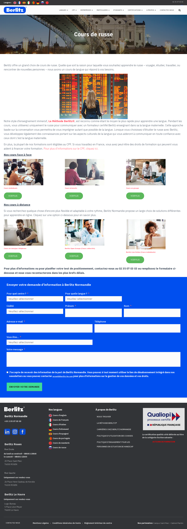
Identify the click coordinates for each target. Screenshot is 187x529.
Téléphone (100, 321)
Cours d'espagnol (59, 434)
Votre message (15, 349)
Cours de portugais (59, 438)
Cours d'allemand (59, 429)
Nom (126, 305)
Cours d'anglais (58, 415)
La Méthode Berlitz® (107, 423)
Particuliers (103, 10)
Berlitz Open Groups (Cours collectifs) (86, 248)
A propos (151, 10)
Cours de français (59, 420)
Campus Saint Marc (161, 523)
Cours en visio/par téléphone (20, 248)
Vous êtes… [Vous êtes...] (13, 337)
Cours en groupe (135, 187)
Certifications (135, 10)
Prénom (69, 305)
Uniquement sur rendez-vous (16, 477)
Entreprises (87, 10)
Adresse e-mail (15, 321)
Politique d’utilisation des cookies (115, 436)
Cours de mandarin (59, 443)
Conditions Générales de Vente (66, 523)
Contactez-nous (167, 10)
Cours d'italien (57, 424)
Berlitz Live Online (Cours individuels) (147, 251)
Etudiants (118, 10)
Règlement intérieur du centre (98, 523)
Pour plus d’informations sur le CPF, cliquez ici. (71, 148)
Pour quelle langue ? (76, 293)
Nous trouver (104, 416)
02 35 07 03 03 (177, 2)
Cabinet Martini (177, 523)
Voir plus (12, 196)
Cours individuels (13, 187)
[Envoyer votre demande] (24, 387)
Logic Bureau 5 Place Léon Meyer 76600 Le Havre (12, 506)
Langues (63, 10)
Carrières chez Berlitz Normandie (114, 429)
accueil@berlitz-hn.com (66, 376)
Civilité (10, 305)
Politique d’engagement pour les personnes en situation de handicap (115, 444)
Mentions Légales (41, 523)
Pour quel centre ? (16, 293)
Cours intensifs (73, 187)
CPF (74, 10)
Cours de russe (57, 447)
